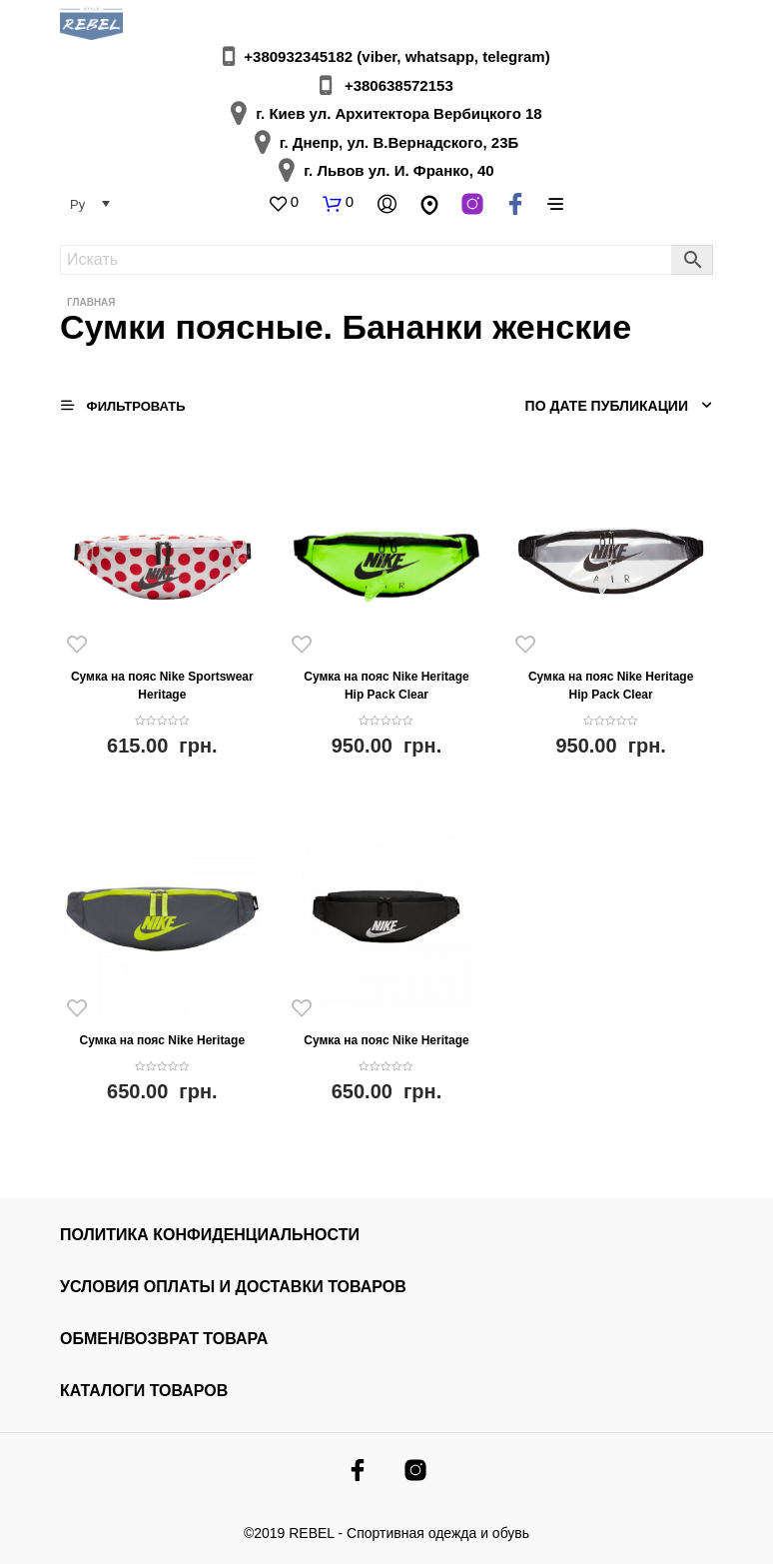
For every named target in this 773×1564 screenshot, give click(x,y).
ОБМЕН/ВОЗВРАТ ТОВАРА (164, 1338)
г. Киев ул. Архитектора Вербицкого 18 (398, 113)
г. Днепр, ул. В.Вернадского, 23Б (399, 142)
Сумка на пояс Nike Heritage (162, 1040)
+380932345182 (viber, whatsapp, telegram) (396, 56)
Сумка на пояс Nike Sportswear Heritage (162, 686)
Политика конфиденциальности (210, 1234)
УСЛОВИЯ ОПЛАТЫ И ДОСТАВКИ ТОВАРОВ (233, 1286)
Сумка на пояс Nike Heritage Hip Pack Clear (386, 686)
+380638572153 (399, 85)
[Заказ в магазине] (603, 406)
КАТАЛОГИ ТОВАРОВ (144, 1390)
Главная (91, 302)
